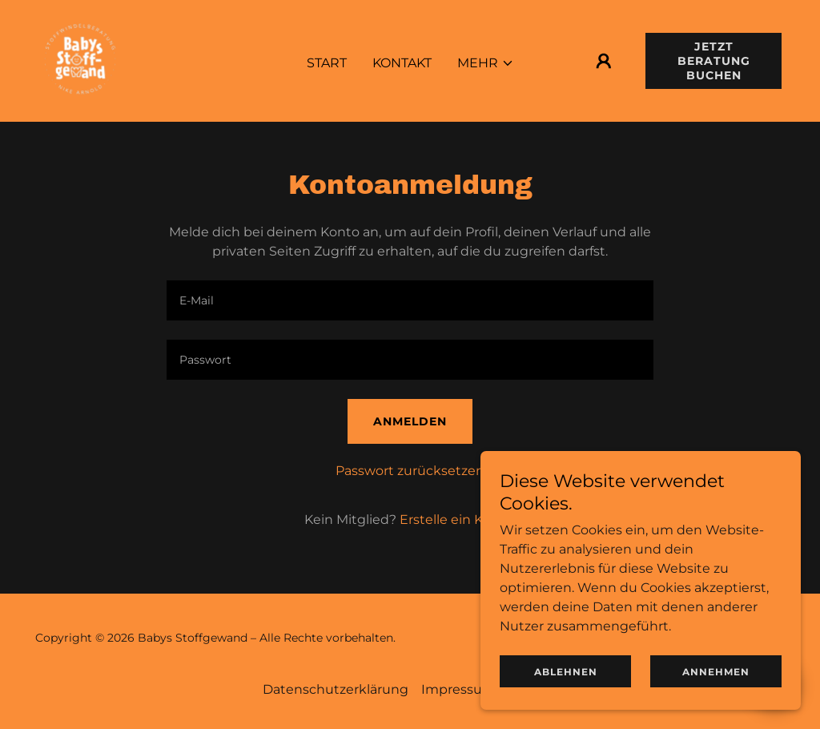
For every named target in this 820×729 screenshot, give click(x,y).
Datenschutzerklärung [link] (335, 689)
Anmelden (410, 421)
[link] (80, 59)
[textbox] (410, 300)
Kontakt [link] (402, 62)
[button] (485, 63)
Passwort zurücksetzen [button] (410, 470)
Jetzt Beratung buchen (713, 61)
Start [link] (327, 62)
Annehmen (716, 672)
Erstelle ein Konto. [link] (458, 519)
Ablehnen (565, 672)
